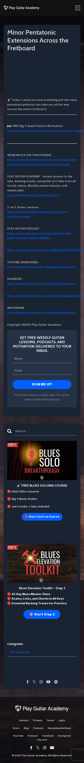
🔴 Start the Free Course (42, 516)
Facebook (48, 735)
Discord (42, 739)
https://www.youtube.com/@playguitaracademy (41, 266)
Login (61, 720)
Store (16, 728)
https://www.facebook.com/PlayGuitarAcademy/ (41, 283)
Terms (50, 720)
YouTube (18, 735)
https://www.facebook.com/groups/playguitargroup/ (45, 295)
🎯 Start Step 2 (42, 614)
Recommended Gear (60, 728)
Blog (26, 728)
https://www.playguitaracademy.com (33, 195)
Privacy (37, 720)
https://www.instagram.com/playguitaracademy (41, 312)
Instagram (64, 735)
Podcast (38, 728)
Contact (24, 720)
